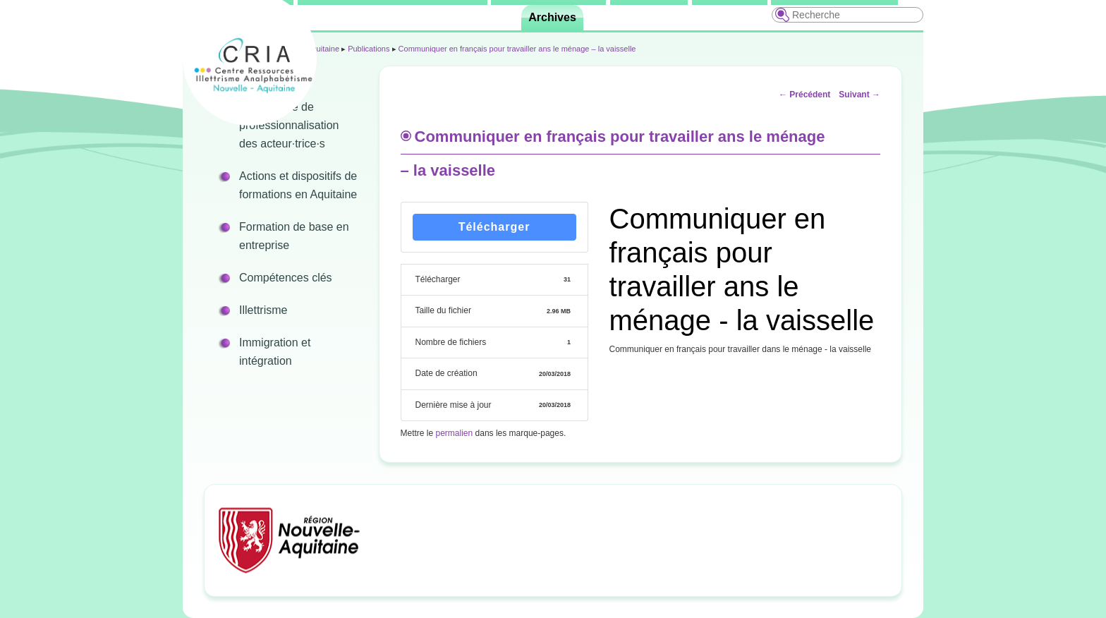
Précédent (804, 94)
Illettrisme (263, 310)
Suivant (859, 94)
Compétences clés (285, 278)
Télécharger (494, 227)
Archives (552, 17)
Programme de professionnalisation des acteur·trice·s (289, 125)
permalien (454, 433)
